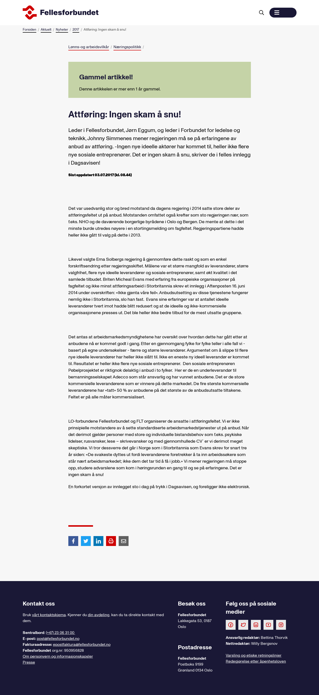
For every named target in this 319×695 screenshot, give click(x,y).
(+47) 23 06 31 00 (60, 632)
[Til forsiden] (138, 12)
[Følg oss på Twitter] (243, 624)
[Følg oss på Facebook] (231, 624)
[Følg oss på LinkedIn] (256, 624)
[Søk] (261, 13)
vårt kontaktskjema (49, 615)
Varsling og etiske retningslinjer (253, 655)
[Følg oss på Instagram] (281, 624)
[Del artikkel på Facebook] (73, 540)
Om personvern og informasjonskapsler (58, 656)
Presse (29, 662)
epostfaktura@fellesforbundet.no (82, 644)
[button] (283, 13)
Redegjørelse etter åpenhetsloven (256, 661)
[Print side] (111, 541)
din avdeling (98, 615)
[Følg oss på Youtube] (268, 624)
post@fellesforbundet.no (58, 638)
